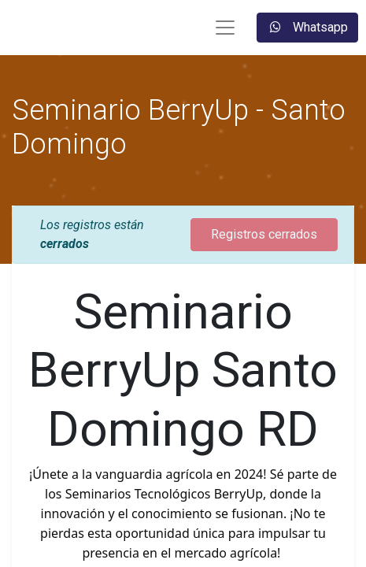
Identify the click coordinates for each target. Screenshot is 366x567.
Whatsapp (307, 27)
